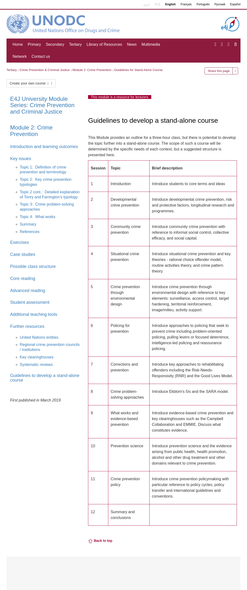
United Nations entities (39, 337)
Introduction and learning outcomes (44, 146)
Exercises (19, 242)
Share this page (219, 71)
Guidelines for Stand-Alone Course (138, 70)
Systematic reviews (36, 365)
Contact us (41, 56)
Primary (34, 44)
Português (203, 4)
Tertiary (75, 44)
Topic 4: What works (37, 217)
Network (20, 56)
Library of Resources (104, 44)
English (170, 4)
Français (186, 4)
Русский (219, 4)
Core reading (22, 278)
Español (235, 4)
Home (18, 44)
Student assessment (29, 302)
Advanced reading (27, 290)
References (30, 232)
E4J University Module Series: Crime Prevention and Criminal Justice (42, 105)
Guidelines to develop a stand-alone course (44, 378)
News (132, 44)
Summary (28, 224)
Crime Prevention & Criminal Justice (45, 70)
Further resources (27, 326)
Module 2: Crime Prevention (92, 70)
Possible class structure (33, 266)
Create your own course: (31, 83)
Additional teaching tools (33, 314)
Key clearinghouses (37, 357)
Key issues (20, 158)
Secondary (55, 44)
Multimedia (150, 44)
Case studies (22, 254)
